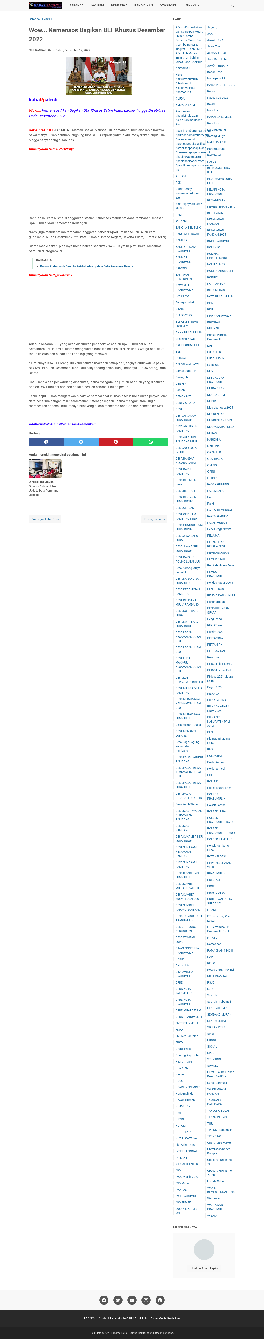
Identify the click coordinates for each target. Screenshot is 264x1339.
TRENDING (214, 1136)
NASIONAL (214, 446)
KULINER (213, 328)
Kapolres (213, 123)
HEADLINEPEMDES (188, 1087)
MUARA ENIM (216, 394)
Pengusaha (214, 619)
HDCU (179, 1080)
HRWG (180, 1119)
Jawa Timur (215, 46)
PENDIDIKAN (143, 5)
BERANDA (77, 5)
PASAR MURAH (217, 522)
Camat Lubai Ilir (186, 370)
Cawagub (182, 377)
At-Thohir (181, 221)
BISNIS (180, 308)
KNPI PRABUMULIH (220, 241)
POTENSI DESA (217, 856)
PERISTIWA (119, 5)
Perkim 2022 (215, 631)
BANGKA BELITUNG (188, 227)
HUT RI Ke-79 (184, 1132)
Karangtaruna (216, 148)
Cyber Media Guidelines (165, 1318)
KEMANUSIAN (216, 200)
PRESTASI (213, 880)
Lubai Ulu (213, 364)
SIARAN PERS (216, 1027)
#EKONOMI (183, 68)
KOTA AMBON (216, 283)
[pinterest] (116, 442)
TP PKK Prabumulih (219, 1130)
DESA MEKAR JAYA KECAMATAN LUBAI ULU (188, 703)
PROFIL (212, 886)
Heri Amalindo (184, 1093)
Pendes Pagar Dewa (220, 582)
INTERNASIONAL (187, 1151)
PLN (210, 732)
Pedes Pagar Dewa (219, 529)
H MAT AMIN (184, 1061)
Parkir (211, 503)
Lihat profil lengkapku (204, 1268)
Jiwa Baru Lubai (217, 59)
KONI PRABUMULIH (220, 271)
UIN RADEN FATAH (219, 1142)
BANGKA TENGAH (187, 234)
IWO (178, 1170)
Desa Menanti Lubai (188, 724)
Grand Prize (183, 1048)
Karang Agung (216, 129)
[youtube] (132, 1300)
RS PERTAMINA (217, 976)
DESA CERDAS (185, 508)
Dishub (180, 959)
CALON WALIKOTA (188, 364)
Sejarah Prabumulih (219, 1001)
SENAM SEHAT (216, 1021)
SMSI (210, 1033)
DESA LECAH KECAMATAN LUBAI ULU (188, 637)
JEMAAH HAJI (216, 53)
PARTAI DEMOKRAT (219, 510)
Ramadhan (214, 944)
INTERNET (182, 1157)
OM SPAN (213, 465)
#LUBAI (180, 98)
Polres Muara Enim (219, 787)
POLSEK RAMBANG (220, 839)
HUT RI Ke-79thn (186, 1138)
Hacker (180, 1074)
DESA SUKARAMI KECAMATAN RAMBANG (186, 852)
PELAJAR (213, 535)
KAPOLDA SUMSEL (219, 116)
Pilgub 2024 (215, 687)
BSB (178, 351)
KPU (210, 309)
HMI (178, 1112)
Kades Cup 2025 (217, 97)
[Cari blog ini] (232, 5)
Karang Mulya (216, 136)
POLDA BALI (215, 755)
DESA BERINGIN (186, 490)
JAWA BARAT (216, 40)
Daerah (180, 390)
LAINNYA (190, 5)
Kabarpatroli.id (216, 78)
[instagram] (146, 1300)
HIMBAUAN (183, 1106)
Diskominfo (183, 965)
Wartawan (214, 1198)
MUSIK (211, 401)
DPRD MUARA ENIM (188, 1010)
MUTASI (212, 433)
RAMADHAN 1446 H (220, 950)
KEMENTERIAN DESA (221, 206)
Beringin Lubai (185, 302)
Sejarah (212, 995)
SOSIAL (212, 1046)
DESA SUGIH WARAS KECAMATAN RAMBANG (189, 815)
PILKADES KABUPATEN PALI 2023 (218, 722)
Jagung (212, 27)
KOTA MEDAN (216, 290)
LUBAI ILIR (214, 352)
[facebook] (46, 442)
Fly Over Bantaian (187, 1036)
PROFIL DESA (216, 892)
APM (179, 214)
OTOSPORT (168, 5)
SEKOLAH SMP (217, 1008)
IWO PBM (97, 5)
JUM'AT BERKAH (218, 65)
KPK (210, 303)
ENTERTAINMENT (187, 1023)
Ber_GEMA (182, 296)
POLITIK (212, 781)
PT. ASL (212, 937)
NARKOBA (214, 439)
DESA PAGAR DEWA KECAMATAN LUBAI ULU (188, 772)
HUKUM (181, 1125)
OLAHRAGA (215, 458)
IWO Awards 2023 (187, 1176)
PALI (210, 497)
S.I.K (210, 989)
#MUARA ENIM (185, 105)
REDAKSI (89, 1318)
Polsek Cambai (216, 805)
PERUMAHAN (216, 651)
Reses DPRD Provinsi (220, 969)
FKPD (179, 1029)
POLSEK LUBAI (217, 811)
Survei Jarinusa (217, 1082)
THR (210, 1123)
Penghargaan (216, 601)
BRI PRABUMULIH (187, 345)
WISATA (212, 1215)
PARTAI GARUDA (218, 516)
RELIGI (211, 963)
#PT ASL (181, 176)
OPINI (211, 471)
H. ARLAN (182, 1068)
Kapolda (212, 110)
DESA (179, 409)
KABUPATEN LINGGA (221, 85)
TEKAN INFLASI (217, 1117)
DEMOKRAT (183, 396)
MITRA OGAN (216, 388)
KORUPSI (213, 277)
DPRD (179, 982)
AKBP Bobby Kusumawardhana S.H (187, 193)
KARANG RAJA (217, 142)
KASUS (211, 161)
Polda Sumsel (216, 768)
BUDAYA (181, 358)
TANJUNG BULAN (218, 1110)
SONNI (211, 1040)
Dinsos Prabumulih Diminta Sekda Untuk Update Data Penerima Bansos (87, 266)
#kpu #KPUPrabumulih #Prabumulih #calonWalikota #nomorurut (187, 83)
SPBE (210, 1053)
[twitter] (81, 442)
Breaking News (185, 338)
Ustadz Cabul (215, 1181)
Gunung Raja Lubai (188, 1055)
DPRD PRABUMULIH (189, 1016)
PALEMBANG (215, 490)
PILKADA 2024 (216, 700)
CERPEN (181, 383)
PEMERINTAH (216, 559)
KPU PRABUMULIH (219, 315)
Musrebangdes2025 (220, 407)
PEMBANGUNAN (218, 552)
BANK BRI (182, 240)
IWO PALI (181, 1189)
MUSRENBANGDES (219, 420)
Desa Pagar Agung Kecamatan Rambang (187, 746)
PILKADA (213, 693)
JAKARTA (213, 33)
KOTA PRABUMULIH (220, 296)
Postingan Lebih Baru (45, 519)
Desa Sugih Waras (187, 804)
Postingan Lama (154, 519)
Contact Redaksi (109, 1318)
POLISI (211, 775)
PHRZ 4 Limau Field (219, 670)
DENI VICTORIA (185, 402)
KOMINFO (213, 247)
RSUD (210, 982)
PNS (210, 749)
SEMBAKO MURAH (219, 1014)
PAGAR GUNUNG (218, 484)
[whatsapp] (150, 442)
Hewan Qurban (185, 1100)
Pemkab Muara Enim (220, 565)
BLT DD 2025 (184, 315)
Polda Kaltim (215, 762)
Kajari (211, 104)
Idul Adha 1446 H (187, 1144)
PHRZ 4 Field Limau (219, 663)
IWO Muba (182, 1183)
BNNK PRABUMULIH (189, 332)
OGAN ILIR (214, 452)
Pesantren (213, 657)
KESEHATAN (215, 213)
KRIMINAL (214, 322)
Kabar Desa (214, 72)
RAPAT (211, 957)
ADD (178, 182)
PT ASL (212, 909)
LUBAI (211, 345)
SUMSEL (212, 1065)
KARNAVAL (214, 155)
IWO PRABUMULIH (188, 1196)
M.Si (210, 371)
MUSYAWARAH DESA (220, 426)
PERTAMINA (215, 638)
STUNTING (214, 1059)
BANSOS (181, 268)
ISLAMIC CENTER (187, 1164)
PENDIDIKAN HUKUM (221, 595)
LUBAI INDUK (215, 358)
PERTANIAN (215, 644)
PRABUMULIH (216, 873)
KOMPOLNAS (216, 264)
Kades (211, 91)
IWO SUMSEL (184, 1202)
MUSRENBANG (217, 414)
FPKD (179, 1042)
